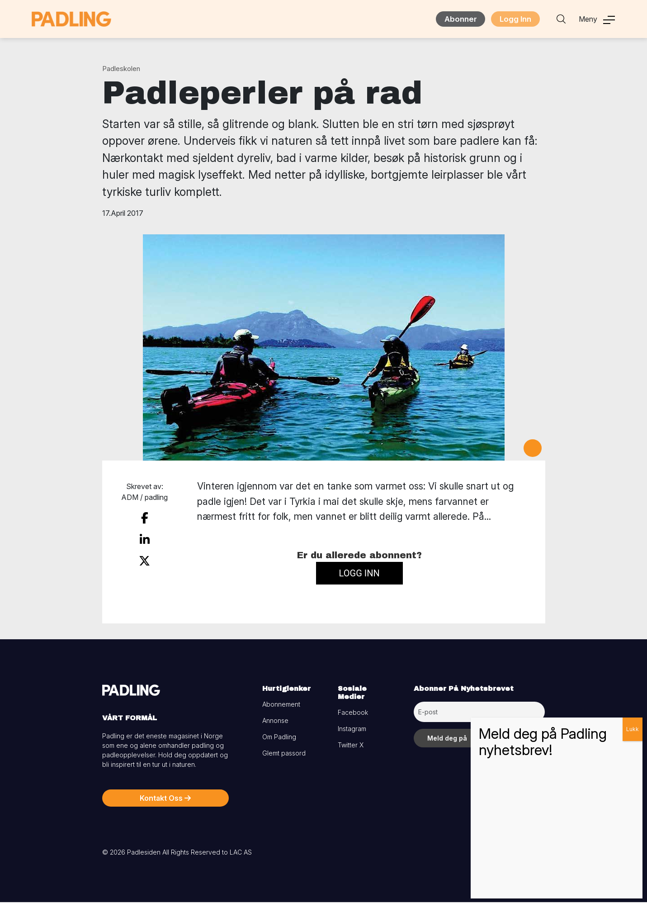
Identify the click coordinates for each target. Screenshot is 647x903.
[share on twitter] (144, 558)
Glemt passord (284, 754)
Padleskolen (121, 69)
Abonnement (281, 705)
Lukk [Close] (632, 729)
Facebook (353, 713)
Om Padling (279, 737)
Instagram (352, 729)
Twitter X (351, 746)
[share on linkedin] (144, 538)
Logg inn (359, 573)
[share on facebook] (145, 518)
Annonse (275, 721)
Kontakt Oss (165, 798)
